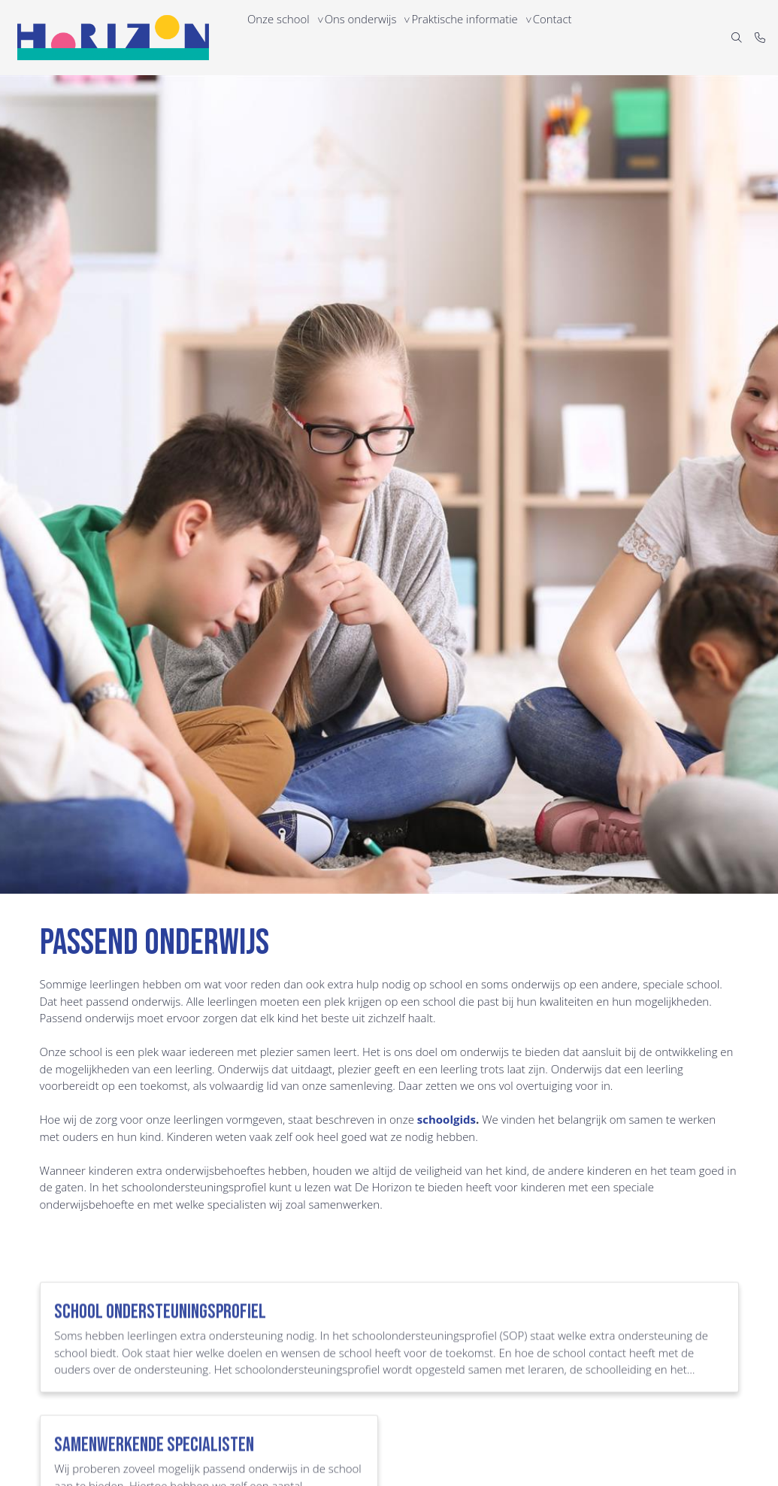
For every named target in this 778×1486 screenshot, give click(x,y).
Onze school (281, 37)
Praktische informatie (476, 37)
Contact (568, 37)
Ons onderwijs (368, 37)
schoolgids (446, 1119)
